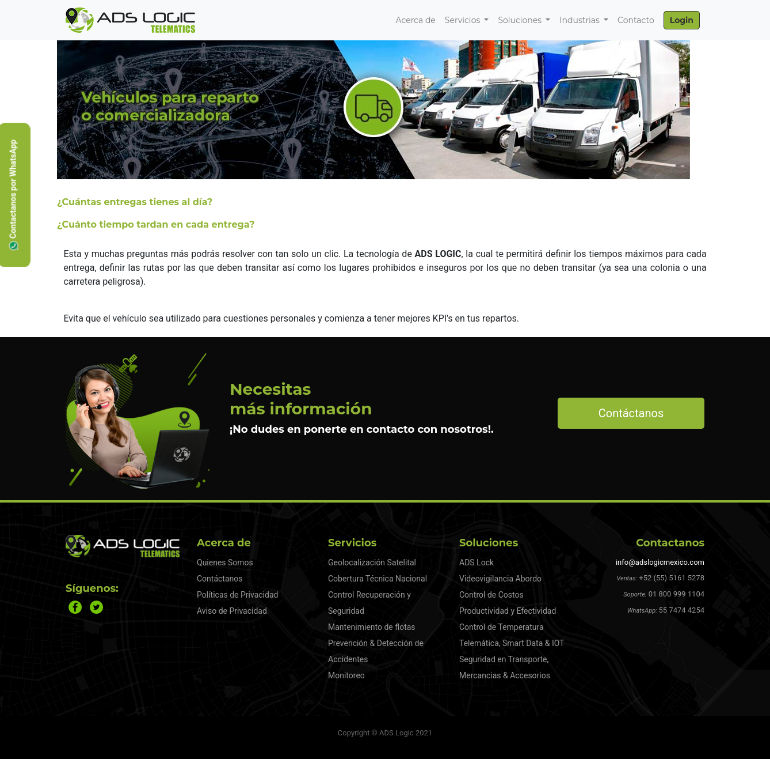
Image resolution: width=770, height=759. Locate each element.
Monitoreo (346, 675)
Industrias (580, 20)
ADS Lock (476, 562)
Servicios (463, 20)
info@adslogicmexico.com (660, 562)
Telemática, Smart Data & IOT (512, 643)
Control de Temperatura (501, 627)
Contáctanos (631, 413)
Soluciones (520, 20)
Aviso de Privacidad (232, 610)
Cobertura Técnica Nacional (377, 578)
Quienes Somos (225, 562)
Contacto (635, 20)
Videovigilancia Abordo (500, 578)
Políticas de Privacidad (237, 594)
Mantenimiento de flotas (372, 627)
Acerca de (415, 20)
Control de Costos (491, 594)
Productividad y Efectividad (507, 610)
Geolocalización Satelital (372, 562)
